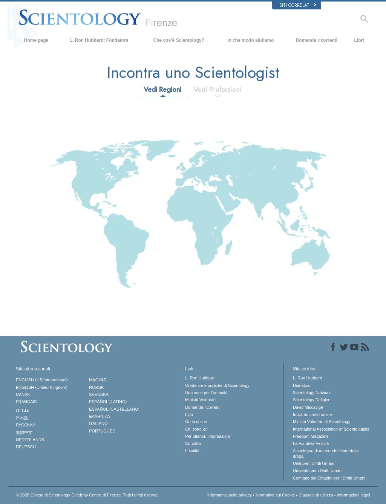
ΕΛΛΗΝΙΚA (99, 416)
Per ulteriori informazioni (207, 436)
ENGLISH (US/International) (42, 380)
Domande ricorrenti (316, 40)
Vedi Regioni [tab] (162, 89)
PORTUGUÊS (102, 431)
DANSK (23, 394)
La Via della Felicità (311, 443)
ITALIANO (98, 423)
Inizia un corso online (312, 414)
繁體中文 (24, 432)
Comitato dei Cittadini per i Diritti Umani (329, 478)
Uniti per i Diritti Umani (313, 463)
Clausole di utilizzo (316, 495)
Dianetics (301, 385)
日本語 (22, 418)
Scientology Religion (312, 399)
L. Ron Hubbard (199, 378)
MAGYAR (98, 380)
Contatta (193, 443)
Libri (359, 40)
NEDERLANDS (30, 439)
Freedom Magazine (311, 436)
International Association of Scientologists (331, 429)
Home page (36, 40)
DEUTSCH (26, 447)
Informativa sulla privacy (229, 495)
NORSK (96, 387)
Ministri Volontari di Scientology (321, 421)
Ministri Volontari (200, 399)
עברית (23, 410)
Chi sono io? (196, 429)
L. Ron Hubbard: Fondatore (99, 40)
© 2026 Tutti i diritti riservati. (88, 495)
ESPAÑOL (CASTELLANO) (114, 409)
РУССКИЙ (25, 425)
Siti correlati (297, 5)
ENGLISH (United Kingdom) (41, 387)
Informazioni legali (353, 495)
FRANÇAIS (26, 401)
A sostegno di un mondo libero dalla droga (325, 453)
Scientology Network (312, 392)
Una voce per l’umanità (206, 392)
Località (192, 450)
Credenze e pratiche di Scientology (217, 385)
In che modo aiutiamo (250, 40)
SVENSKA (99, 394)
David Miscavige (308, 407)
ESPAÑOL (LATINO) (108, 401)
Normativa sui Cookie (275, 495)
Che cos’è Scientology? (178, 40)
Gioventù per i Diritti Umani (317, 470)
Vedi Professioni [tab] (217, 89)
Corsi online (196, 421)
